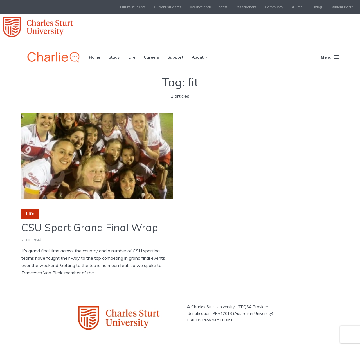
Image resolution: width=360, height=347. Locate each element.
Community (274, 7)
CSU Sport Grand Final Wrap (89, 227)
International (200, 7)
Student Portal (342, 7)
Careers (151, 57)
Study (114, 57)
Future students (133, 7)
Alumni (297, 7)
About (198, 57)
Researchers (245, 7)
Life (131, 57)
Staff (223, 7)
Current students (167, 7)
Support (175, 57)
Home (94, 57)
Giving (317, 7)
